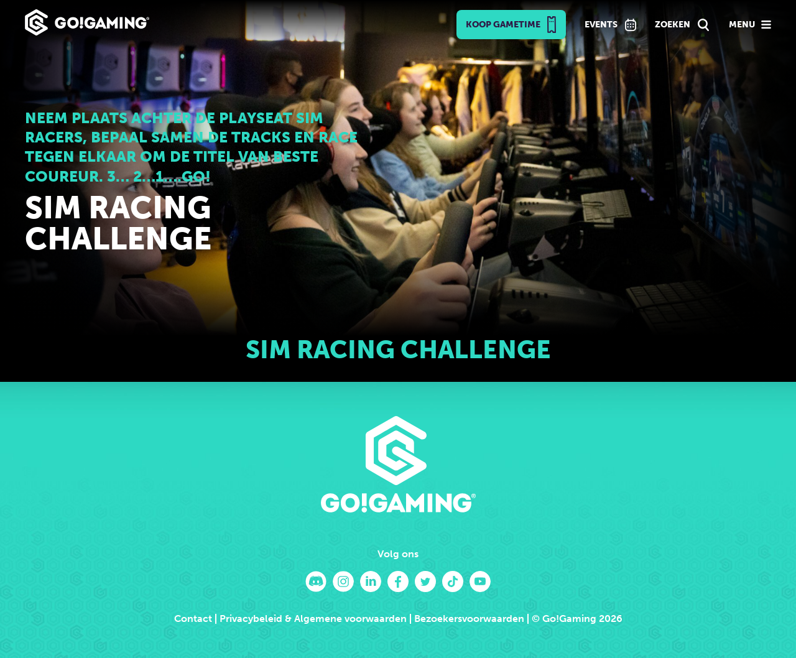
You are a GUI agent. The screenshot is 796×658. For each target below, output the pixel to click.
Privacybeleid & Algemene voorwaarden (313, 618)
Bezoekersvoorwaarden (469, 618)
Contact (193, 618)
